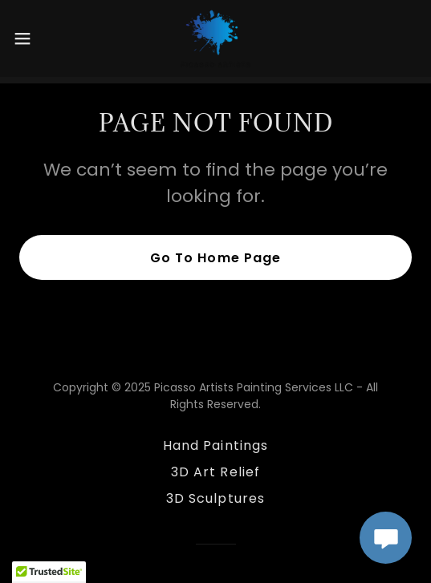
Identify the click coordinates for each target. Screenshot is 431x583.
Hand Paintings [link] (215, 445)
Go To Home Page (215, 258)
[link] (215, 38)
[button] (37, 38)
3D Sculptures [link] (215, 498)
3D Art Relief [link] (215, 472)
